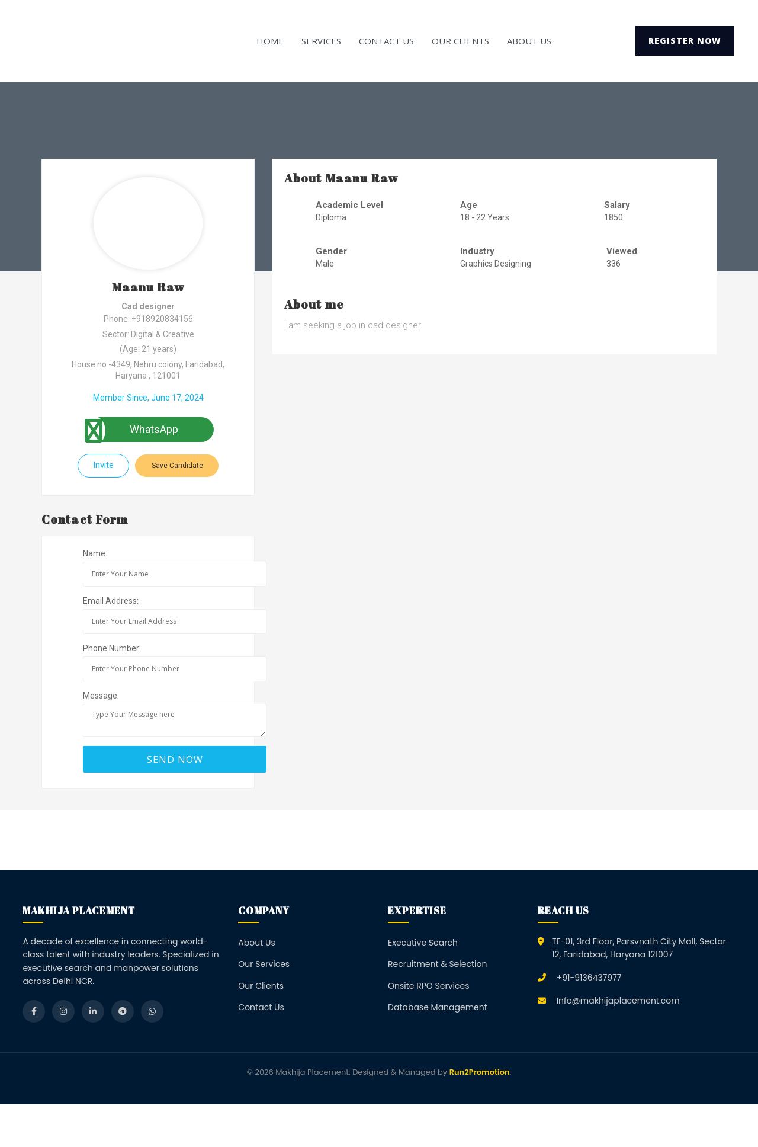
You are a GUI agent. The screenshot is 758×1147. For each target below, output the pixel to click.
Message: (101, 695)
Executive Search (423, 943)
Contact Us (386, 41)
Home (270, 41)
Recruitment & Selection (437, 964)
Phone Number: (112, 648)
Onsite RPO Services (429, 986)
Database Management (437, 1007)
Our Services (264, 964)
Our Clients (460, 41)
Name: (95, 553)
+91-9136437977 (589, 977)
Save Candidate (177, 466)
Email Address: (111, 600)
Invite (103, 465)
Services (321, 41)
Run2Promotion (479, 1072)
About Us (529, 41)
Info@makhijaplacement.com (618, 1001)
